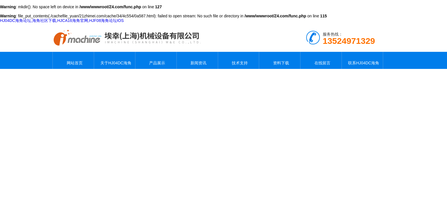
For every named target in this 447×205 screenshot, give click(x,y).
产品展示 (156, 60)
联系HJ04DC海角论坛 (362, 60)
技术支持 (238, 60)
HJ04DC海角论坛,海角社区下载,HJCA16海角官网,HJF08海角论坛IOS (62, 20)
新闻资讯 (197, 60)
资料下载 (280, 60)
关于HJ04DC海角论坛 (114, 60)
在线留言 (321, 60)
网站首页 (73, 60)
